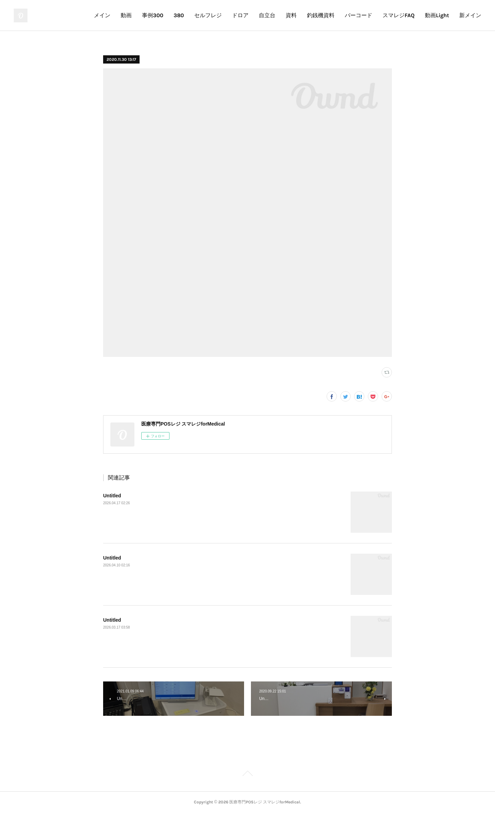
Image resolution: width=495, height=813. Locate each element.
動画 (126, 15)
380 (179, 15)
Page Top (247, 774)
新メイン (470, 15)
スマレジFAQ (399, 15)
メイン (102, 15)
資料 (291, 15)
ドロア (240, 15)
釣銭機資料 (320, 15)
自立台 (267, 15)
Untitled (112, 495)
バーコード (358, 15)
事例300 (152, 15)
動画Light (437, 15)
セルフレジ (208, 15)
